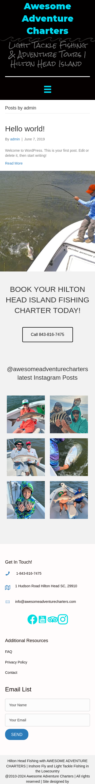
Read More (14, 163)
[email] (47, 720)
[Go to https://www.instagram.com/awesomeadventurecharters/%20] (63, 619)
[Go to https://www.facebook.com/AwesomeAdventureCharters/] (32, 619)
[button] (47, 334)
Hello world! (25, 129)
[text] (47, 705)
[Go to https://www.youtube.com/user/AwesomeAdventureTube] (42, 619)
